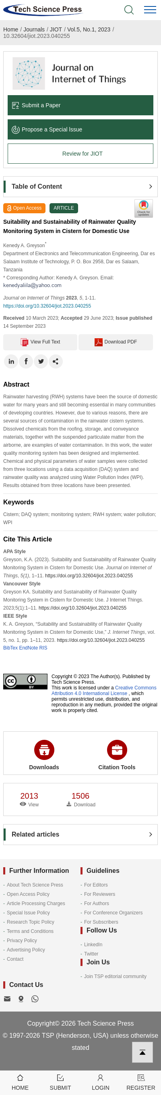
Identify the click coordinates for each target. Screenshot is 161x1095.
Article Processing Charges (36, 903)
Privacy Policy (22, 940)
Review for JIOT (82, 153)
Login (100, 1082)
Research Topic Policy (30, 922)
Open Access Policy (28, 894)
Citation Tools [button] (116, 755)
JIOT (56, 29)
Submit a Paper (36, 105)
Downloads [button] (44, 755)
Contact (15, 959)
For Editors (96, 885)
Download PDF (116, 342)
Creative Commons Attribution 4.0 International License (104, 690)
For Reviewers (99, 894)
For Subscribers (101, 922)
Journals (34, 29)
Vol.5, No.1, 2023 (88, 29)
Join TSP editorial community (115, 976)
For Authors (96, 903)
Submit (60, 1082)
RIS (43, 648)
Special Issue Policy (28, 913)
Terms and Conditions (30, 931)
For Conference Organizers (113, 913)
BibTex (10, 648)
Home (10, 29)
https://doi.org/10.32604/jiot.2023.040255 (47, 306)
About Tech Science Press (35, 885)
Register (141, 1082)
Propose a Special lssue (47, 129)
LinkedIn (93, 944)
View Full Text (40, 342)
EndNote (28, 648)
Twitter (91, 954)
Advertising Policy (26, 950)
